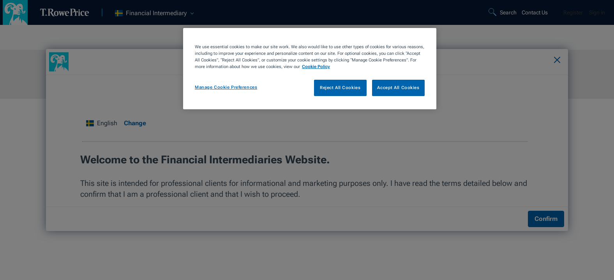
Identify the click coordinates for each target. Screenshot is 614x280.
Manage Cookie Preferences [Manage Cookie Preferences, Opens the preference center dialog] (226, 87)
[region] (309, 68)
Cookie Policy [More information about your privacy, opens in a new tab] (316, 66)
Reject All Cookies (340, 87)
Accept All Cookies (398, 87)
